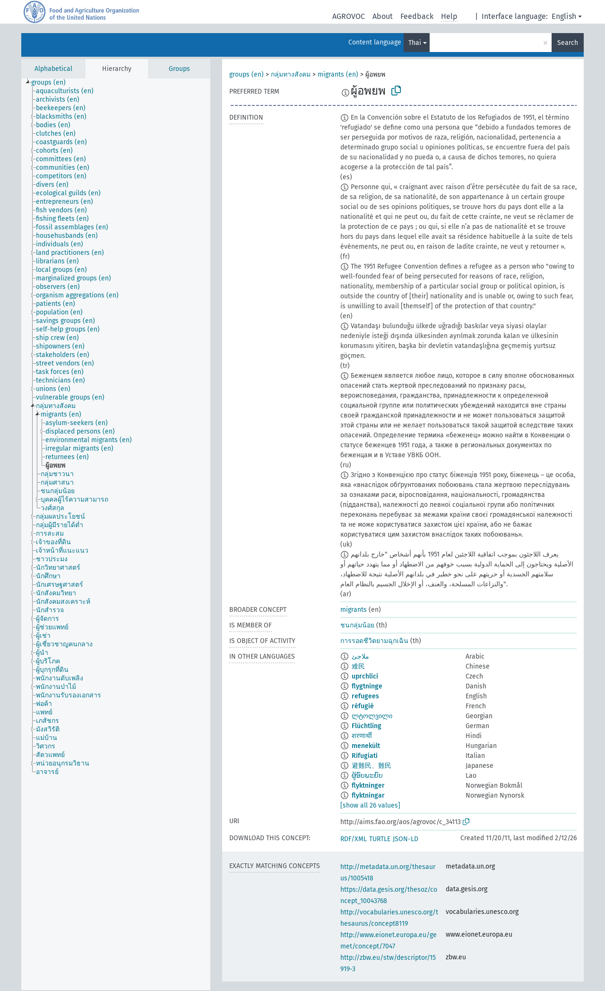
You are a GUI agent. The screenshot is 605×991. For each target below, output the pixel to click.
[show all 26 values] (370, 805)
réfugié (363, 706)
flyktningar (368, 795)
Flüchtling (366, 726)
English (564, 16)
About (382, 16)
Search (567, 43)
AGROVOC (348, 16)
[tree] (115, 534)
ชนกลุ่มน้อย (357, 625)
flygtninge (367, 686)
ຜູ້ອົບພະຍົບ (367, 776)
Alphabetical (53, 69)
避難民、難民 (371, 766)
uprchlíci (365, 676)
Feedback (416, 16)
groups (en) (246, 74)
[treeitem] (52, 82)
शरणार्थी (362, 736)
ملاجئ (360, 656)
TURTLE (379, 839)
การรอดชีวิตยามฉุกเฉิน (374, 641)
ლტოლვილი (372, 716)
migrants (353, 610)
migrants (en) (338, 74)
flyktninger (368, 786)
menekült (366, 746)
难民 (358, 666)
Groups (179, 69)
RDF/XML (353, 839)
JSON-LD (405, 839)
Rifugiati (365, 756)
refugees (365, 696)
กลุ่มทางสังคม (291, 74)
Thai (414, 43)
